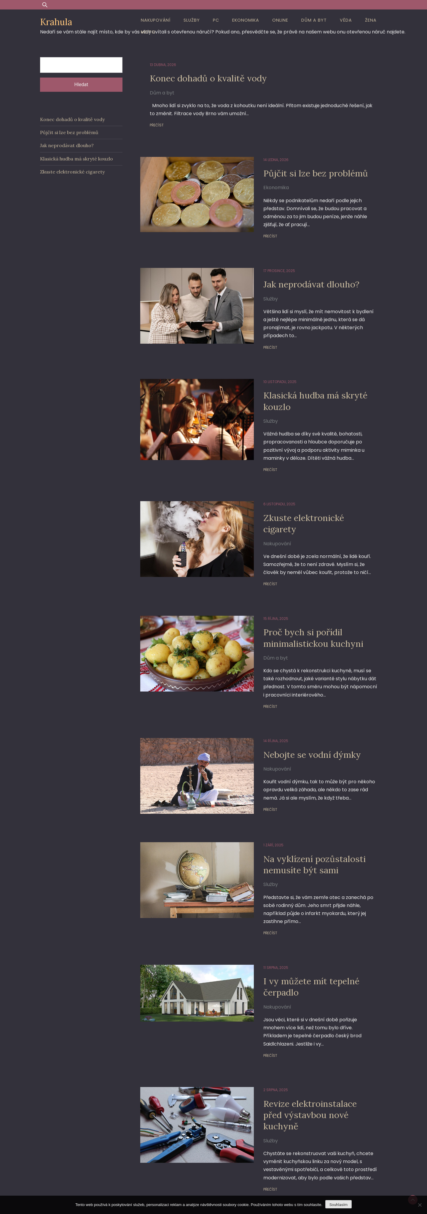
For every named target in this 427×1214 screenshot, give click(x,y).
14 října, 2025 (262, 713)
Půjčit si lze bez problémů (306, 173)
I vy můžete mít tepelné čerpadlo (302, 949)
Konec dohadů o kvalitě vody (213, 78)
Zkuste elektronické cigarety (313, 501)
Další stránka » (282, 1164)
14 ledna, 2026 (262, 159)
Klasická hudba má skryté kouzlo (306, 384)
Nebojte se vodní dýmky (303, 727)
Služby (192, 20)
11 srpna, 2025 (262, 930)
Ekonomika (245, 20)
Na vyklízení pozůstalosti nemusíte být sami (305, 835)
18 (258, 1164)
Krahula (56, 22)
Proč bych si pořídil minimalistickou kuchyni (304, 610)
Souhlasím (338, 1204)
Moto (148, 32)
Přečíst (157, 125)
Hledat (81, 84)
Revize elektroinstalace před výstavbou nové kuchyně (312, 1064)
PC (216, 20)
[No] (420, 1205)
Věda (346, 20)
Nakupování (156, 20)
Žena (371, 20)
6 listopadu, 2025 (266, 488)
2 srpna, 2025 (262, 1045)
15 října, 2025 (262, 591)
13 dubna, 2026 (163, 64)
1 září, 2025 (260, 816)
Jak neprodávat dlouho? (301, 276)
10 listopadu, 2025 (266, 365)
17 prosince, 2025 (266, 262)
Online (280, 20)
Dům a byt (314, 20)
